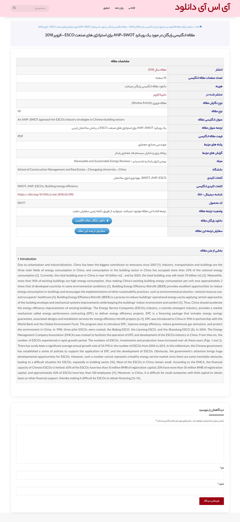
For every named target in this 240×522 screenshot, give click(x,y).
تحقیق (106, 8)
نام (222, 468)
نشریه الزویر (160, 95)
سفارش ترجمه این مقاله (91, 230)
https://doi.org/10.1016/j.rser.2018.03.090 (45, 195)
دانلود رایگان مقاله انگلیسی (92, 220)
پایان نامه (119, 8)
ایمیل (221, 484)
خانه (198, 27)
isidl (133, 8)
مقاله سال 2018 (157, 70)
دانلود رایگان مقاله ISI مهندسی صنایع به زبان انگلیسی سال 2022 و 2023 (161, 27)
